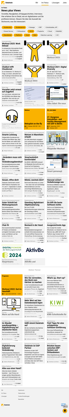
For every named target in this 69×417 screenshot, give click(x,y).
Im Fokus (3, 393)
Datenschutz (21, 393)
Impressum (21, 390)
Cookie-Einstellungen (23, 396)
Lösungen (4, 396)
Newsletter (21, 399)
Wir (2, 390)
